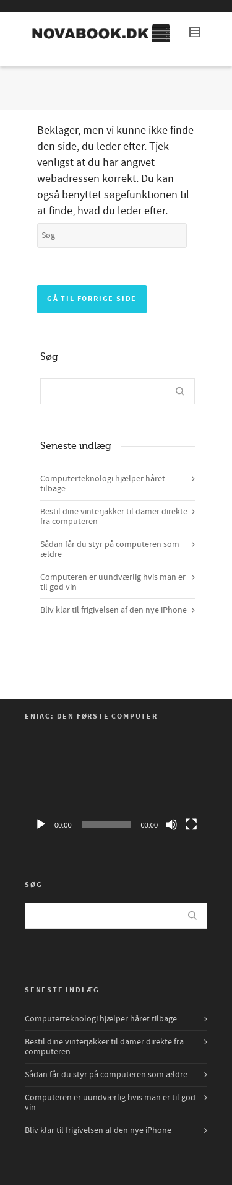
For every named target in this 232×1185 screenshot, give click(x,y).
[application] (116, 785)
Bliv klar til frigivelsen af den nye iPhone (113, 610)
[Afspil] (41, 824)
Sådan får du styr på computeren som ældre (109, 549)
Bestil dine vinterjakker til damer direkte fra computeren (113, 516)
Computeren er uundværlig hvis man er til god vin (113, 582)
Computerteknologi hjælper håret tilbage (102, 483)
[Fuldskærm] (191, 824)
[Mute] (171, 824)
